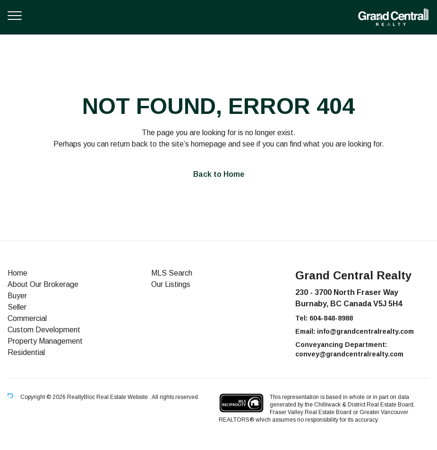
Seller (17, 307)
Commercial (27, 318)
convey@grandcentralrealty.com (349, 354)
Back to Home (218, 174)
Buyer (17, 296)
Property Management (45, 341)
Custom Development (44, 330)
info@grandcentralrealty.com (365, 331)
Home (17, 273)
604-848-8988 (331, 318)
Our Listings (170, 284)
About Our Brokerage (43, 284)
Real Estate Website (122, 397)
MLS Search (171, 273)
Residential (26, 352)
